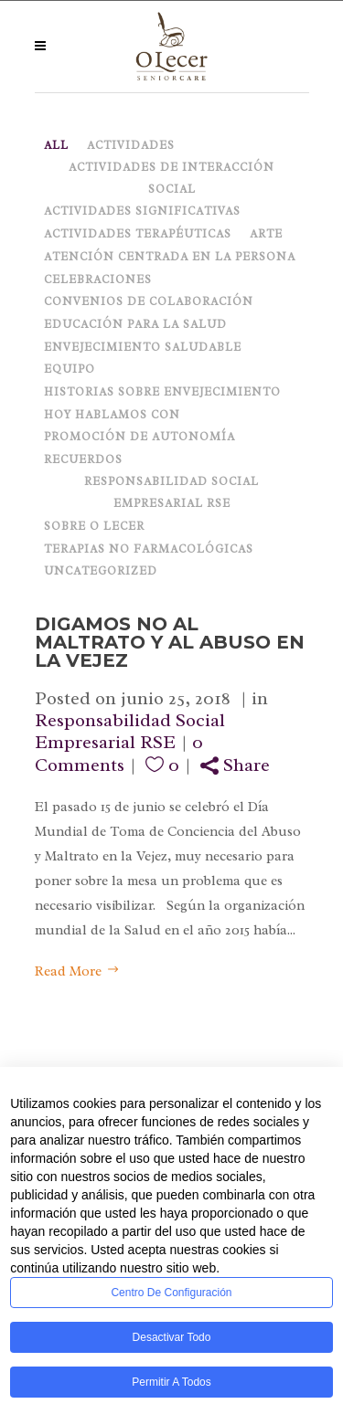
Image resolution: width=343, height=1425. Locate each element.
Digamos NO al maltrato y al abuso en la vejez (170, 642)
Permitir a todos (171, 1382)
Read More (77, 971)
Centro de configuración (171, 1292)
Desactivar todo (172, 1337)
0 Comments (119, 753)
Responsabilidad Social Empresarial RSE (130, 731)
